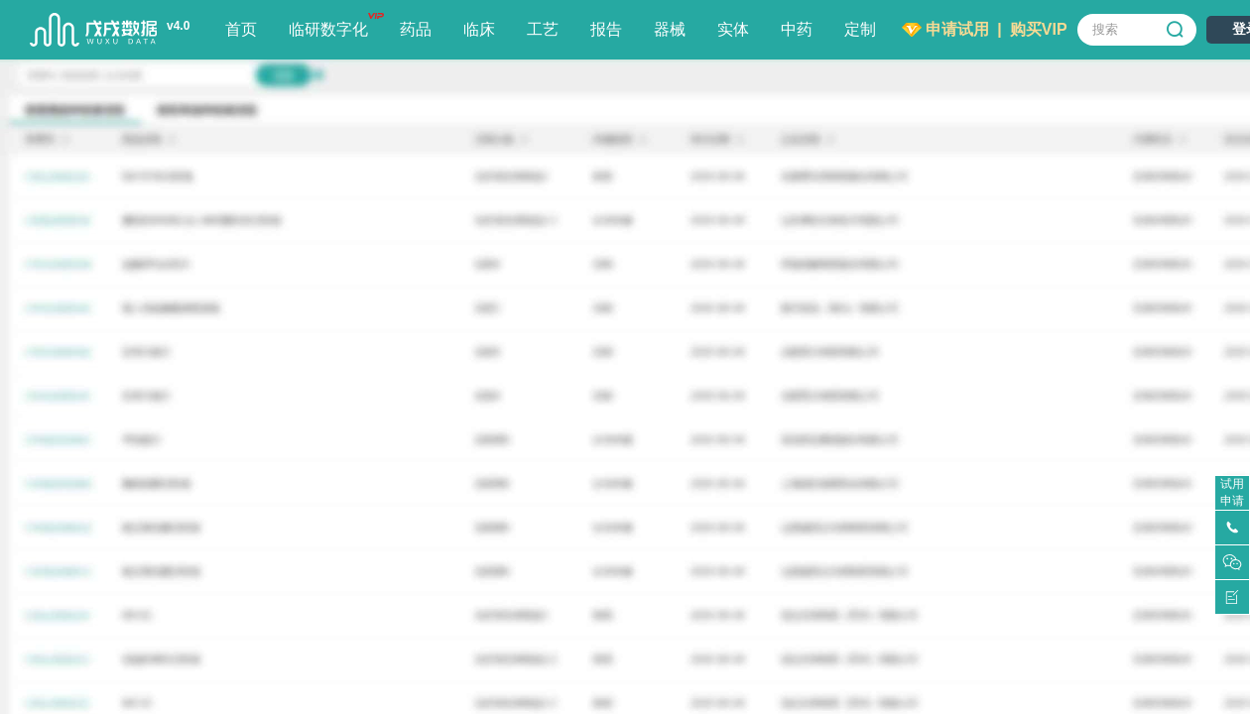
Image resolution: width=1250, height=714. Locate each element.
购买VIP (1038, 29)
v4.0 (178, 26)
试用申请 (1232, 492)
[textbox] (1136, 30)
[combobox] (1136, 30)
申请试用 (957, 29)
